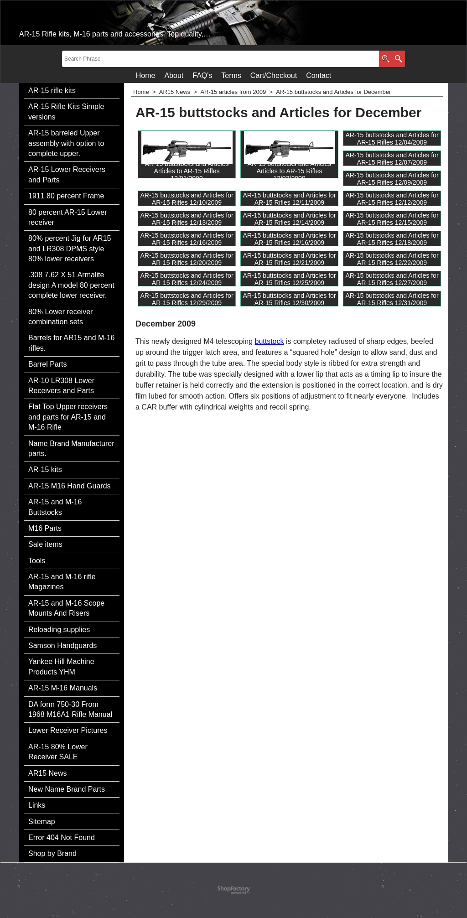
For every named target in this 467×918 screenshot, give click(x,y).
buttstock (269, 341)
